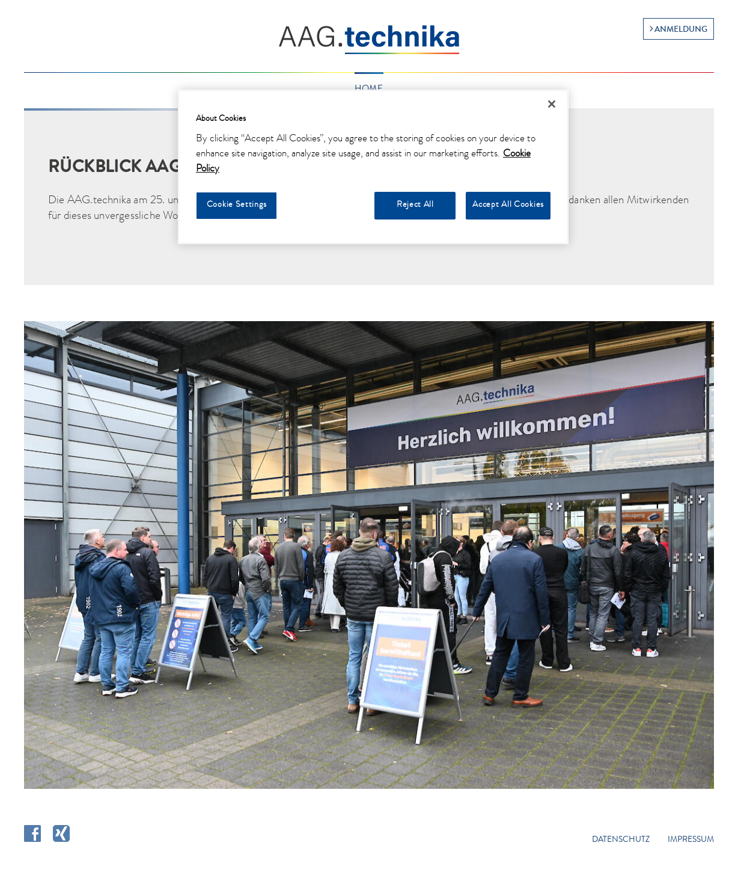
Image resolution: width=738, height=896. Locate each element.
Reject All (415, 205)
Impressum (691, 840)
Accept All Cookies (508, 205)
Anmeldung (680, 30)
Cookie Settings (237, 205)
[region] (373, 167)
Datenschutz (621, 840)
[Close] (551, 104)
